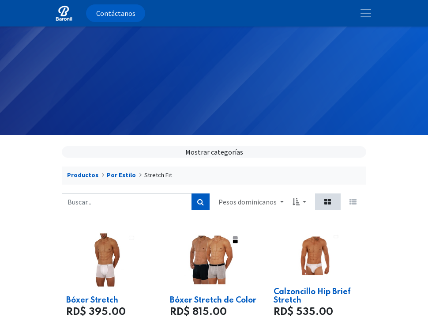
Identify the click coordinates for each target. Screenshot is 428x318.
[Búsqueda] (200, 201)
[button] (299, 201)
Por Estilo (121, 175)
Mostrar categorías (214, 152)
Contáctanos (115, 13)
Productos (82, 175)
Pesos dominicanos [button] (248, 201)
